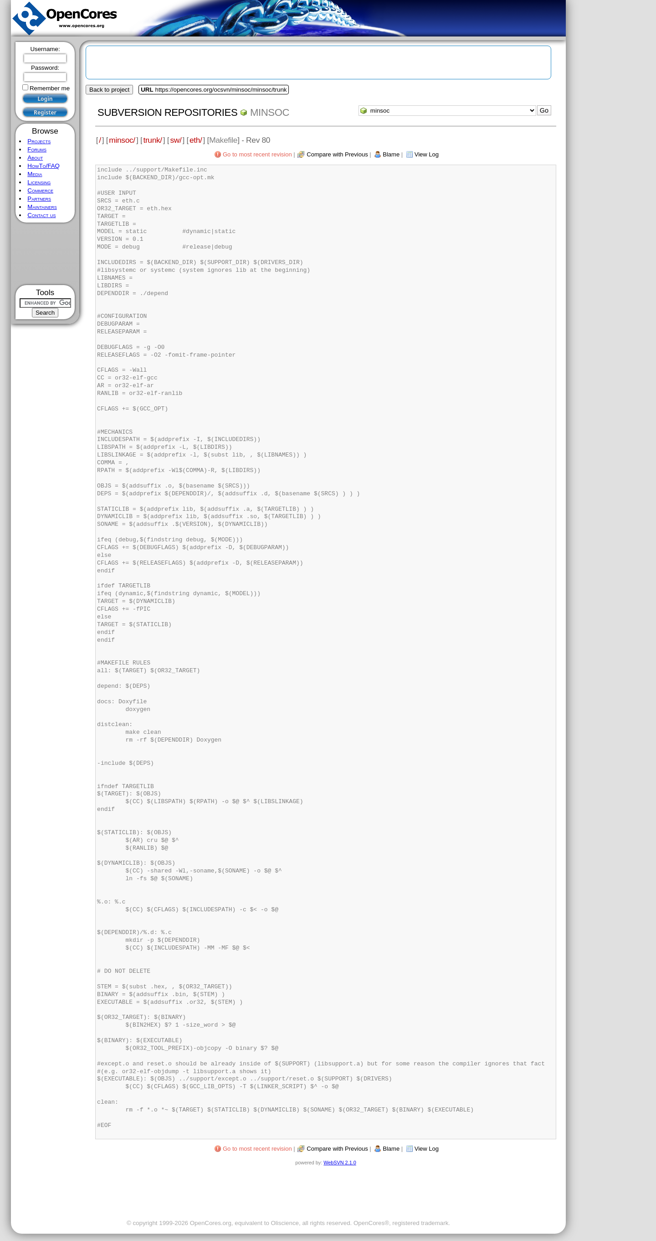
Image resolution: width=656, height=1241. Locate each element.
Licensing (39, 182)
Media (34, 174)
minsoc (269, 112)
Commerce (40, 190)
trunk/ (152, 140)
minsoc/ (122, 140)
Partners (39, 198)
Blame (391, 154)
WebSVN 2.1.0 (339, 1162)
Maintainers (41, 206)
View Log (427, 154)
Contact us (41, 215)
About (35, 157)
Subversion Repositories (167, 112)
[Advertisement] (45, 253)
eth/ (196, 140)
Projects (39, 141)
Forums (36, 149)
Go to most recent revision (257, 154)
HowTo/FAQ (43, 165)
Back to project (109, 89)
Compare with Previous (337, 154)
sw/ (175, 140)
